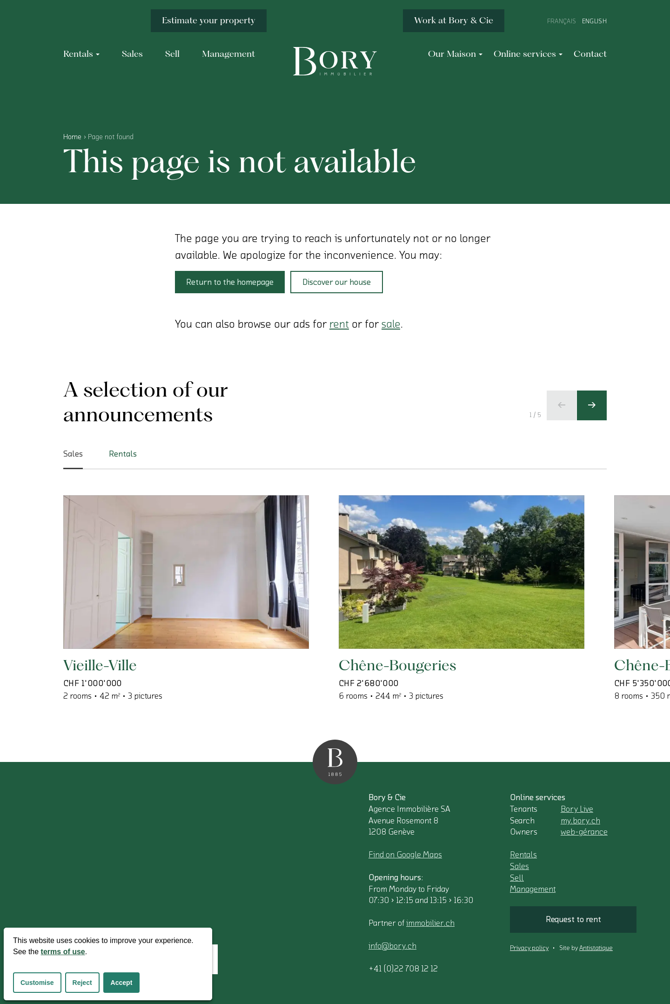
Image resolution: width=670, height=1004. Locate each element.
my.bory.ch (580, 820)
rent (339, 324)
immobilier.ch (430, 923)
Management (533, 889)
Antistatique (596, 948)
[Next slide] (592, 405)
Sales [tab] (73, 459)
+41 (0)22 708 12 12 (403, 968)
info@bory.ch (392, 946)
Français (561, 21)
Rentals (523, 854)
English (594, 21)
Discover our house (336, 282)
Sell (517, 878)
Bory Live (577, 809)
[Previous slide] (561, 405)
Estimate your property (208, 20)
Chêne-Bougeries (397, 665)
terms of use (63, 952)
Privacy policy (529, 948)
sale (391, 324)
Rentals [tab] (123, 454)
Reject (82, 982)
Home (72, 137)
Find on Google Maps (405, 854)
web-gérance (584, 832)
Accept (122, 982)
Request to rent (573, 919)
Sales (519, 866)
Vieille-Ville (100, 665)
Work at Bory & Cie (453, 20)
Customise (37, 982)
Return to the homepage (230, 282)
